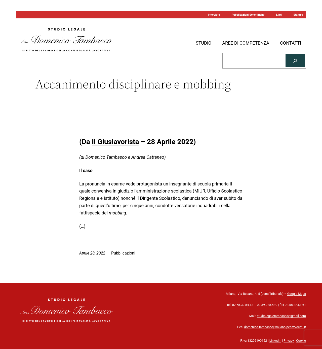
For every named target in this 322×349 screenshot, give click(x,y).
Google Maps (296, 294)
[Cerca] (295, 60)
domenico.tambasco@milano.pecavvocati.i (274, 327)
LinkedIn (275, 340)
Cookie (301, 340)
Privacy (289, 340)
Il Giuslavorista (115, 142)
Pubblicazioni (123, 253)
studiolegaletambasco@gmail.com (281, 316)
